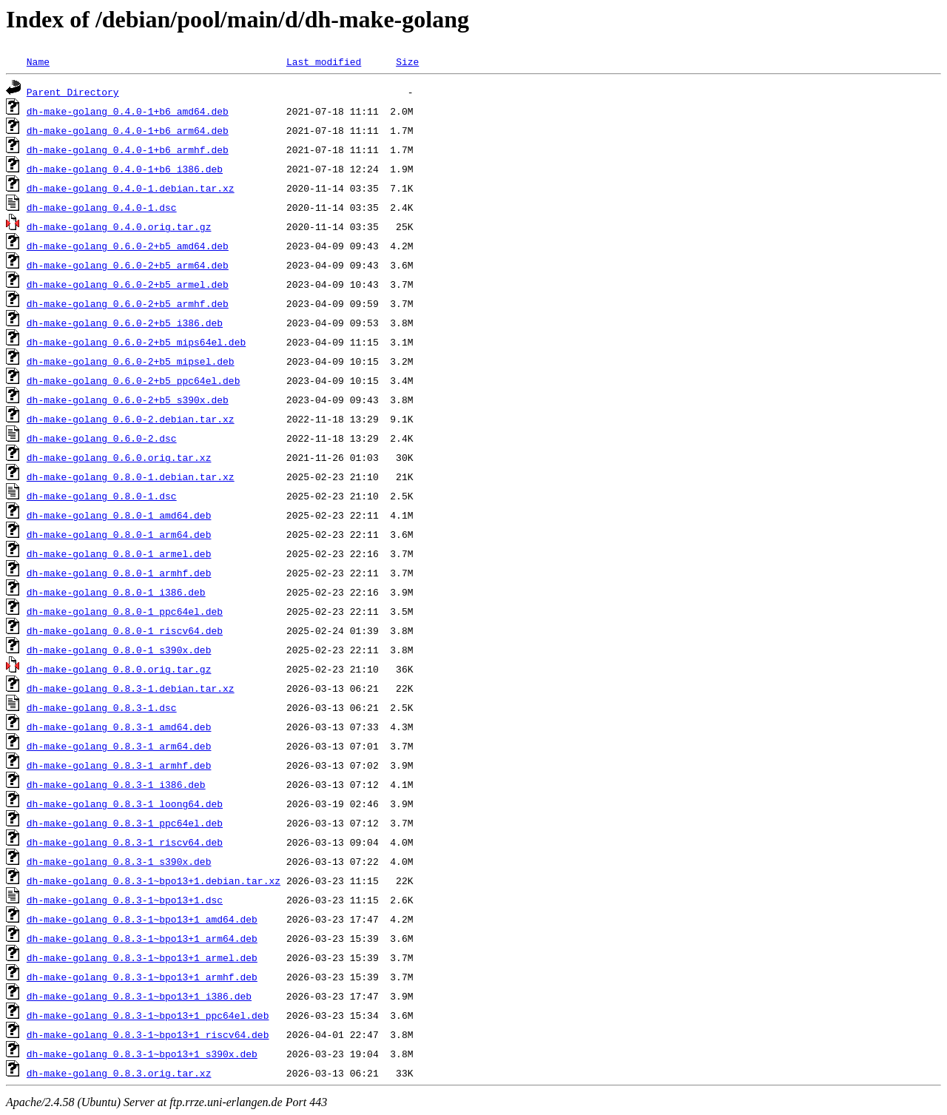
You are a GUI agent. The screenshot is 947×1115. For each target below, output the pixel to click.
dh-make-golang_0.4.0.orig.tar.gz (119, 226)
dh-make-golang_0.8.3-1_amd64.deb (119, 726)
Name (38, 61)
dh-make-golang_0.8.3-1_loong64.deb (125, 803)
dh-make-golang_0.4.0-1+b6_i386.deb (125, 168)
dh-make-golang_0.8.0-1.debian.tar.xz (131, 476)
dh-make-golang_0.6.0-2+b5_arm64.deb (128, 265)
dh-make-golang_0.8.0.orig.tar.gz (119, 669)
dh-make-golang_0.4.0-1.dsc (102, 207)
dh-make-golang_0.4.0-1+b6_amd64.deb (128, 111)
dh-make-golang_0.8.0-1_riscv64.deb (125, 630)
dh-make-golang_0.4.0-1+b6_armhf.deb (128, 149)
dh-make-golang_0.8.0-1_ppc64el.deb (125, 611)
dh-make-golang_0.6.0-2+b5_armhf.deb (128, 303)
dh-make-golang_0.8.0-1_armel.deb (119, 553)
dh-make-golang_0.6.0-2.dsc (102, 438)
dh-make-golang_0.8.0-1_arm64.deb (119, 534)
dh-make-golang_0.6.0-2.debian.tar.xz (131, 418)
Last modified (323, 61)
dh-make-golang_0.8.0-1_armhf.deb (119, 572)
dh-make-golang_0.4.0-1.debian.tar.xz (131, 188)
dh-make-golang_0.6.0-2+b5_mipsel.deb (131, 361)
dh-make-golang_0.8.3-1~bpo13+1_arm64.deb (142, 938)
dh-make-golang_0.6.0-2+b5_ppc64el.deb (133, 380)
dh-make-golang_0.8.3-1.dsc (102, 707)
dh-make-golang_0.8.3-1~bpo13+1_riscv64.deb (148, 1034)
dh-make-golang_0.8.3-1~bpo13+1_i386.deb (139, 996)
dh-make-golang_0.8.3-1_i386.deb (116, 784)
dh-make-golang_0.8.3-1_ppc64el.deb (125, 822)
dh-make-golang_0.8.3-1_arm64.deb (119, 745)
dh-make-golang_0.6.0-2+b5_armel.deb (128, 284)
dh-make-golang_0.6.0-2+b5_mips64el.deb (136, 341)
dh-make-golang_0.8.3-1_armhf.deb (119, 765)
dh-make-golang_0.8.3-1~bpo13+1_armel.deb (142, 957)
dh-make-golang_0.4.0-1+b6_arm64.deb (128, 130)
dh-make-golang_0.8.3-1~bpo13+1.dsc (125, 899)
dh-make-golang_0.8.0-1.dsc (102, 495)
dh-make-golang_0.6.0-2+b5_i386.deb (125, 322)
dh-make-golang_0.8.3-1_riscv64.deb (125, 842)
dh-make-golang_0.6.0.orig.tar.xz (119, 457)
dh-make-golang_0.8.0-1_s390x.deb (119, 649)
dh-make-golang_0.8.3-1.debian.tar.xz (131, 688)
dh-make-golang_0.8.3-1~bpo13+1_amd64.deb (142, 919)
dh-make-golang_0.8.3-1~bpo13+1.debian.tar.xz (153, 880)
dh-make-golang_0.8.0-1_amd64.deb (119, 515)
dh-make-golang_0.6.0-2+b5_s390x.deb (128, 399)
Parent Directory (73, 91)
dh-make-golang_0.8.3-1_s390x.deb (119, 861)
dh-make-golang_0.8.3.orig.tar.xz (119, 1072)
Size (407, 61)
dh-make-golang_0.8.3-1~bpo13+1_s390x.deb (142, 1053)
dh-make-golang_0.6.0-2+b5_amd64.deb (128, 245)
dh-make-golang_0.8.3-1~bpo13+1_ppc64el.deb (148, 1015)
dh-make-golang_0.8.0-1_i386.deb (116, 592)
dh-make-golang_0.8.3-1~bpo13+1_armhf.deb (142, 976)
